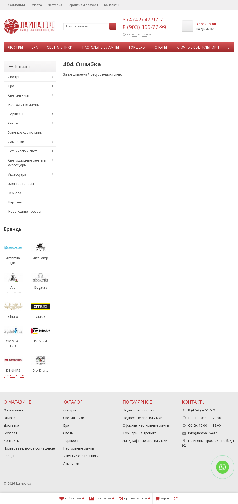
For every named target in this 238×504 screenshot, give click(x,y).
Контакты (111, 5)
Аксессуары (17, 174)
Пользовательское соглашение (29, 448)
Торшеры (137, 47)
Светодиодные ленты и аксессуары (27, 162)
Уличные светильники (197, 47)
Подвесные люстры (138, 410)
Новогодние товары (24, 211)
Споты (161, 47)
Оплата (36, 5)
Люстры (15, 47)
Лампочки (16, 141)
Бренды (10, 456)
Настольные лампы (100, 47)
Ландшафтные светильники (145, 440)
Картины (15, 202)
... (229, 47)
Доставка (55, 5)
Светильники (59, 47)
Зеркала (14, 193)
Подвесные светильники (142, 417)
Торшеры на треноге (140, 433)
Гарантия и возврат (83, 5)
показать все (14, 375)
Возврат (10, 433)
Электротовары (21, 183)
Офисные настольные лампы (146, 425)
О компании (15, 5)
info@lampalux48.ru (203, 433)
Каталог (19, 66)
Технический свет (22, 151)
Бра (34, 47)
